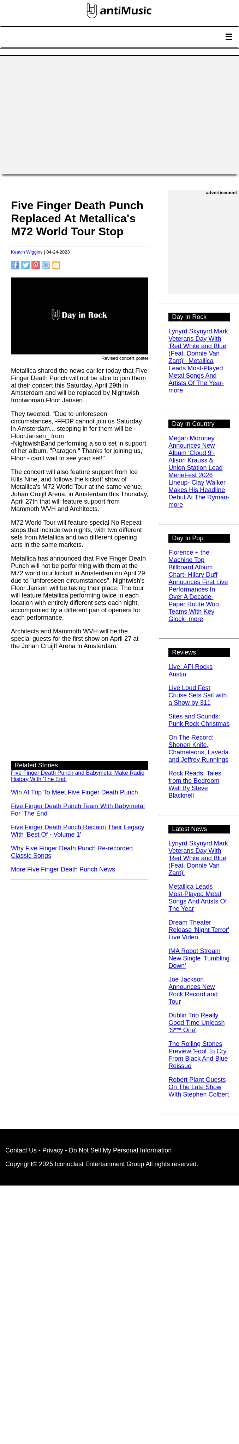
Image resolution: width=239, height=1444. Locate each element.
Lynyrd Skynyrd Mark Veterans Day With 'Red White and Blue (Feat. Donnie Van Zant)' (198, 858)
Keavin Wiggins (27, 252)
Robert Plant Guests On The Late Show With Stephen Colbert (198, 1087)
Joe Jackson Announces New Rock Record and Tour (192, 990)
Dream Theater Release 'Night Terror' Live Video (198, 930)
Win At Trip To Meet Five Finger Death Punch (74, 792)
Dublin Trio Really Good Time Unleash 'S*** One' (196, 1023)
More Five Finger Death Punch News (63, 869)
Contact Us (21, 1150)
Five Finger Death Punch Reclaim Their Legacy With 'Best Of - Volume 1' (77, 831)
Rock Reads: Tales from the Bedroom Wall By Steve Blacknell (194, 784)
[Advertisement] (119, 115)
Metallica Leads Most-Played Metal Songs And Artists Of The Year (197, 897)
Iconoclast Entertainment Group (99, 1164)
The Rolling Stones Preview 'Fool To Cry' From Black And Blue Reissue (198, 1054)
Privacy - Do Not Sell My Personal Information (107, 1150)
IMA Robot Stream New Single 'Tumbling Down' (198, 958)
